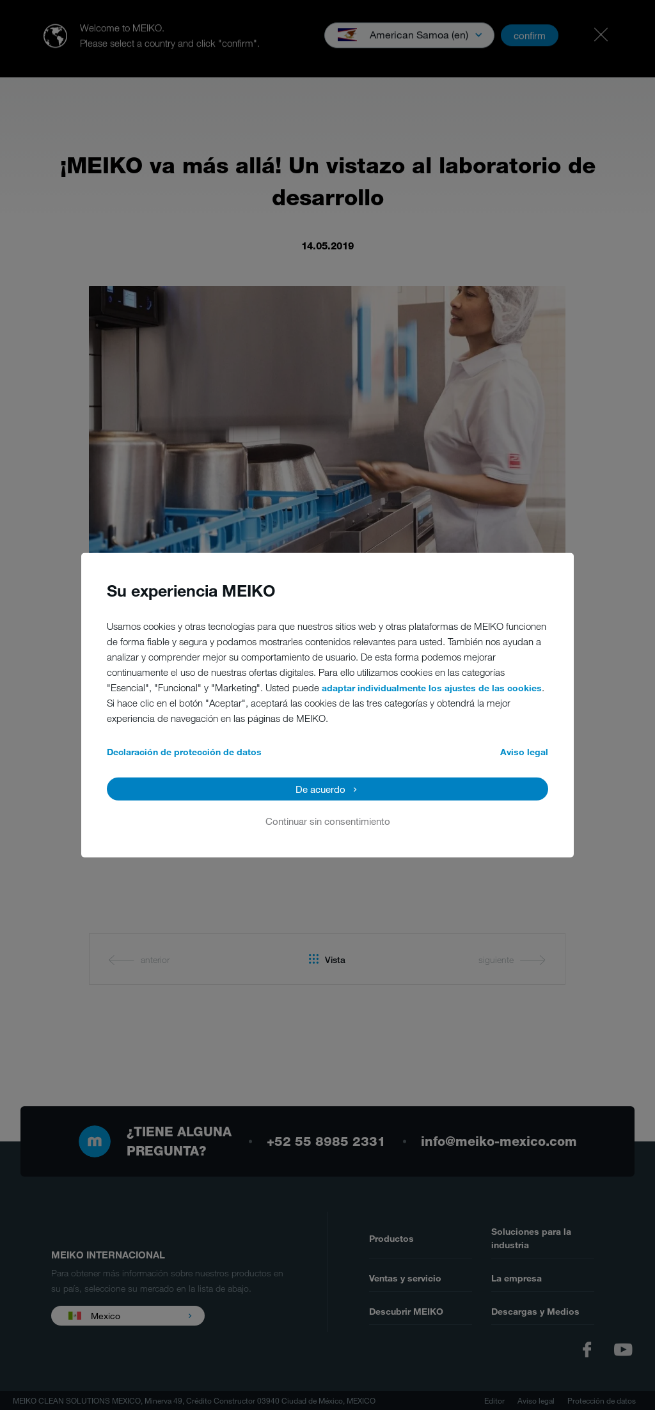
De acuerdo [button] (320, 789)
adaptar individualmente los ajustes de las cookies (432, 687)
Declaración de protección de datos (184, 751)
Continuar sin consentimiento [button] (327, 821)
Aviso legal (524, 751)
